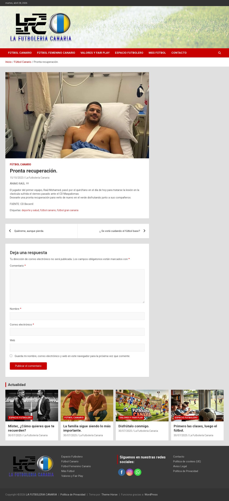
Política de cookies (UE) (187, 461)
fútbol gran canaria (67, 210)
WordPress (151, 494)
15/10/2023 (16, 177)
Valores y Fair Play (95, 52)
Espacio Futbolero (129, 52)
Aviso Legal (180, 466)
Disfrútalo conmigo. (133, 426)
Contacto (179, 52)
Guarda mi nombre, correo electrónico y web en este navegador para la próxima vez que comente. (72, 356)
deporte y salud (30, 210)
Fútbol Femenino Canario (56, 52)
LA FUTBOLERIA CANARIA (41, 494)
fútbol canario (48, 210)
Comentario (18, 265)
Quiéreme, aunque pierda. (29, 231)
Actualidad (17, 385)
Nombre (15, 308)
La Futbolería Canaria (37, 177)
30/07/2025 (15, 435)
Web (12, 340)
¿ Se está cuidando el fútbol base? (119, 231)
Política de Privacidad (185, 471)
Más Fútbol (157, 52)
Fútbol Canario (20, 52)
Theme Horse (109, 494)
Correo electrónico (22, 324)
